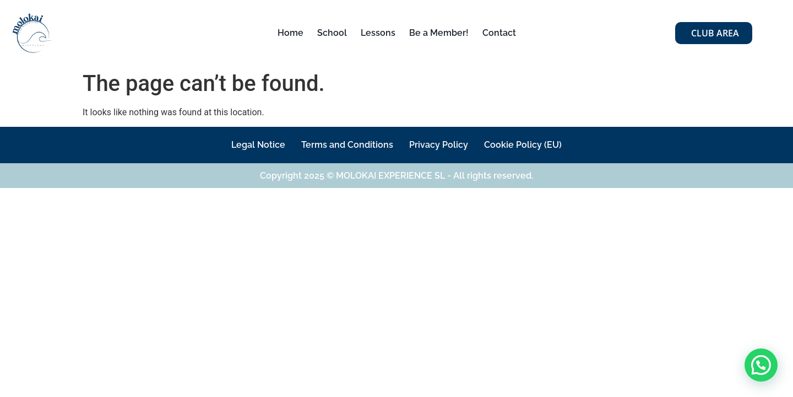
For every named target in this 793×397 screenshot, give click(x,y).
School (332, 33)
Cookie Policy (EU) (532, 145)
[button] (761, 365)
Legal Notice (249, 145)
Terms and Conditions (344, 145)
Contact (499, 33)
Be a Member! (439, 33)
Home (290, 33)
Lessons (378, 33)
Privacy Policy (441, 145)
